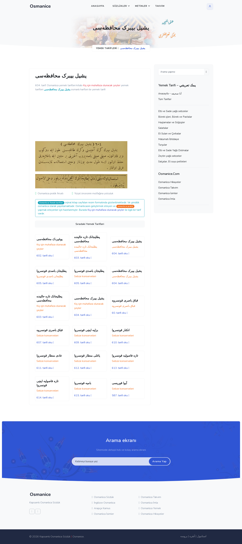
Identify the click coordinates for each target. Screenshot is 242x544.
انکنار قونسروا (120, 330)
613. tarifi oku (120, 368)
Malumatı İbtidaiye (168, 139)
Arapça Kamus (101, 508)
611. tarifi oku (45, 368)
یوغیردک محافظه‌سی (50, 239)
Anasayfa (97, 6)
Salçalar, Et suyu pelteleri (172, 161)
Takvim (160, 6)
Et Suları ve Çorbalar (169, 133)
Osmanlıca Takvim (168, 187)
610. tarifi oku (120, 342)
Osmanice (78, 536)
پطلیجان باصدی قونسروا (51, 271)
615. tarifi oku (83, 395)
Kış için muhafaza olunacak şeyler (106, 210)
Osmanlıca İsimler (168, 193)
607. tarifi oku (45, 342)
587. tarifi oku (120, 395)
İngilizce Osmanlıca (103, 503)
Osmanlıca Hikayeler (169, 182)
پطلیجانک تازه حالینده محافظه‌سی (49, 298)
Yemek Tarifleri (106, 48)
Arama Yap (159, 461)
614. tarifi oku (45, 397)
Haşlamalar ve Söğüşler (171, 122)
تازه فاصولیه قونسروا (125, 356)
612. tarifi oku (83, 368)
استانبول (201, 536)
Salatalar (163, 128)
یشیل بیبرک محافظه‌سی (127, 241)
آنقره (192, 536)
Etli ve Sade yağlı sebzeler (173, 111)
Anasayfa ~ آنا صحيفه (169, 93)
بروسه (183, 536)
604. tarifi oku (120, 253)
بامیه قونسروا (82, 383)
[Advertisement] (86, 116)
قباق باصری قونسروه (125, 301)
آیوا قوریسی (119, 383)
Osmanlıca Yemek (150, 508)
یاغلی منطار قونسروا (87, 356)
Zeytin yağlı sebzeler (170, 156)
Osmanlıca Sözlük (103, 497)
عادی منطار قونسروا (49, 356)
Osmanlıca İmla (166, 199)
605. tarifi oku (45, 283)
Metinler (141, 6)
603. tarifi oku (83, 258)
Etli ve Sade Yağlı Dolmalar (173, 150)
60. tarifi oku (120, 313)
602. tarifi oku (45, 255)
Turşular (162, 144)
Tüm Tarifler (164, 99)
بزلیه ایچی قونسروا (86, 330)
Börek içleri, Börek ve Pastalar (175, 116)
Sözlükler (120, 6)
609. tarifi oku (83, 342)
